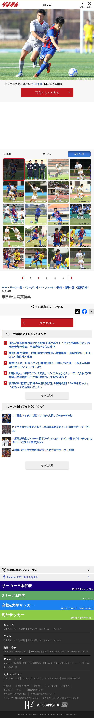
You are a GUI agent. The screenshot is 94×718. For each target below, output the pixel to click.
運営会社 (37, 686)
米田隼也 (37, 84)
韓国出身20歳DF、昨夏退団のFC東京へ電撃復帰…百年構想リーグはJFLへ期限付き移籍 (49, 355)
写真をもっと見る (47, 92)
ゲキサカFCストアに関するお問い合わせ (60, 698)
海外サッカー (45, 629)
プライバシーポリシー (13, 690)
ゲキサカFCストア (12, 678)
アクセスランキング (30, 678)
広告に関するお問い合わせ (15, 694)
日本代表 (7, 629)
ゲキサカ (10, 5)
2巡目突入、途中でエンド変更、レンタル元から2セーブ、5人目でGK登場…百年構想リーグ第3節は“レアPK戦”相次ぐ (50, 375)
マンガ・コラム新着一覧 (14, 663)
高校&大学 (32, 629)
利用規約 (65, 686)
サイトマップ (51, 686)
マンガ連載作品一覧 (36, 663)
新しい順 (79, 153)
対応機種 (7, 686)
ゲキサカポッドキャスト (78, 652)
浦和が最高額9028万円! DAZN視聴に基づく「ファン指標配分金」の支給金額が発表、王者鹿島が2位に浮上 (49, 345)
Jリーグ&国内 (20, 629)
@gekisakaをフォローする (19, 570)
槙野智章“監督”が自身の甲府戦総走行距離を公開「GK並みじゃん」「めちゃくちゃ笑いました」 (49, 385)
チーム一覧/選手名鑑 (71, 678)
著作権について (22, 686)
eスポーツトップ (54, 663)
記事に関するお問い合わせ (42, 694)
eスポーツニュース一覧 (74, 663)
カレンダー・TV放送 (51, 678)
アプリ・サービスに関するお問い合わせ (21, 698)
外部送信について (35, 690)
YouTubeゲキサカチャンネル (16, 652)
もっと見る (47, 395)
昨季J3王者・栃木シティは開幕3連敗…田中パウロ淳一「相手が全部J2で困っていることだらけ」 (49, 365)
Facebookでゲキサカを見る (20, 577)
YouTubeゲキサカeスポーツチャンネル (48, 652)
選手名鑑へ (47, 323)
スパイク (57, 629)
